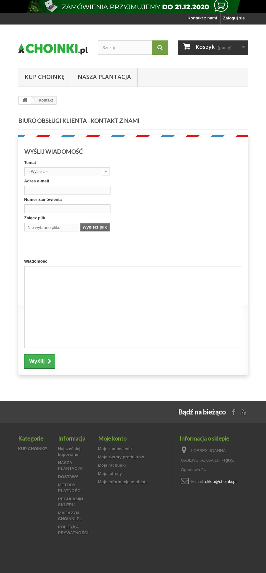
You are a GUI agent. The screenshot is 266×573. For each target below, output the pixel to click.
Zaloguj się (234, 18)
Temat (30, 162)
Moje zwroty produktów (121, 457)
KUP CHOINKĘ (45, 77)
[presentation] (72, 246)
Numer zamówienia (43, 199)
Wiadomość (36, 261)
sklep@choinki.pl (221, 481)
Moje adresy (110, 473)
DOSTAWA (68, 476)
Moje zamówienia (115, 448)
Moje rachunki (112, 465)
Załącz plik (34, 218)
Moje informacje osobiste (123, 481)
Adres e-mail (36, 181)
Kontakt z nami (202, 18)
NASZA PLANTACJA (104, 77)
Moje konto (112, 438)
